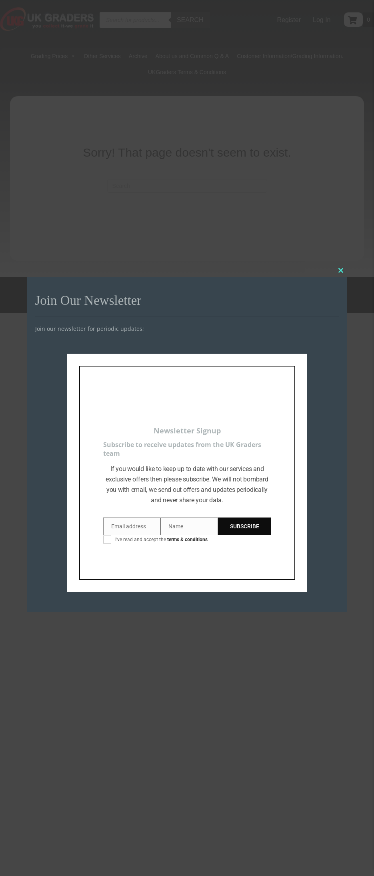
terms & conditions (187, 539)
